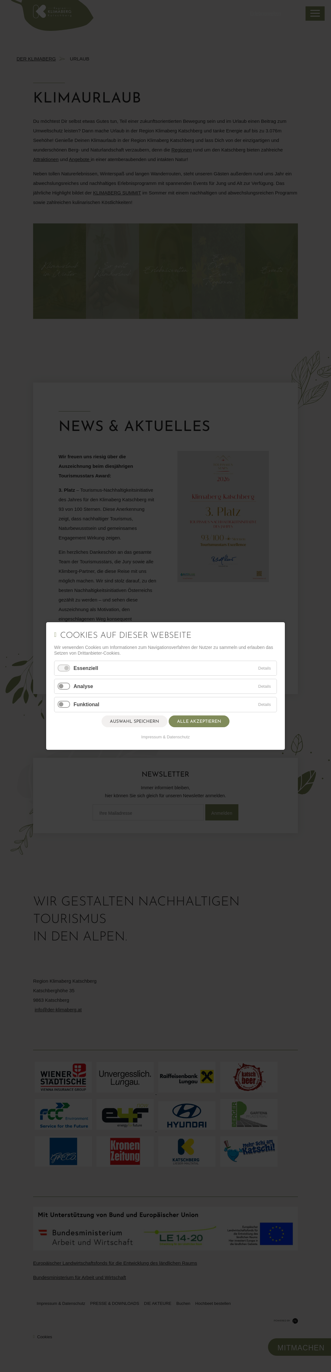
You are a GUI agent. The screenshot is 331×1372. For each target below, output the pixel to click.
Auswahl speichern (134, 721)
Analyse (83, 686)
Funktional (86, 704)
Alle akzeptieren (199, 721)
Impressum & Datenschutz (165, 737)
